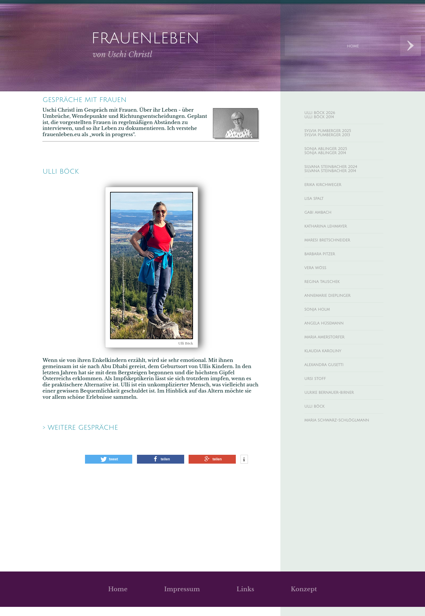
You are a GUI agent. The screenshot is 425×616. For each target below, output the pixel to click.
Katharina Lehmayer (331, 240)
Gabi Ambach (321, 225)
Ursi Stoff (317, 405)
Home (117, 598)
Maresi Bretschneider (333, 255)
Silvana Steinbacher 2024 (337, 174)
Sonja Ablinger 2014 (330, 159)
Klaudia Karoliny (327, 375)
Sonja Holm (320, 330)
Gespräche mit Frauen (95, 101)
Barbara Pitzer (323, 270)
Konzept (304, 598)
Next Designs (410, 45)
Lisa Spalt (316, 210)
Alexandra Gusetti (329, 390)
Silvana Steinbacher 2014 (337, 179)
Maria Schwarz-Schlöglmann (326, 453)
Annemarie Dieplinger (333, 315)
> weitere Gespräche (90, 435)
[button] (108, 468)
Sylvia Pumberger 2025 (334, 133)
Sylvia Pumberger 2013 (333, 139)
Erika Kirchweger (327, 194)
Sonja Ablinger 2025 (331, 154)
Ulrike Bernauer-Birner (335, 420)
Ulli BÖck (65, 174)
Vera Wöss (318, 285)
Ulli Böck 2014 (323, 118)
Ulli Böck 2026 (323, 113)
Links (245, 598)
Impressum (182, 598)
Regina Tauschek (326, 300)
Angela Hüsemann (329, 345)
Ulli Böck (317, 435)
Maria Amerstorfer (329, 360)
